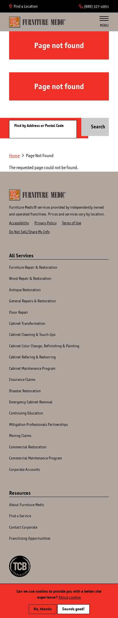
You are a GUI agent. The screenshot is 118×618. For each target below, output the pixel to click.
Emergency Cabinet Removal (30, 402)
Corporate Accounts (24, 469)
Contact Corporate (23, 527)
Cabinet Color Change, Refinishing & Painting (44, 346)
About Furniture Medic (26, 504)
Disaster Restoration (25, 391)
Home (37, 22)
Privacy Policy (45, 223)
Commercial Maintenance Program (35, 458)
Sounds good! (73, 608)
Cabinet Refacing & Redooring (32, 357)
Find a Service (20, 516)
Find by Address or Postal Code (39, 125)
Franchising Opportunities (29, 538)
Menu (104, 22)
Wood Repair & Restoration (30, 278)
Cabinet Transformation (27, 323)
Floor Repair (18, 312)
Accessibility (19, 223)
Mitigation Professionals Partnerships (38, 424)
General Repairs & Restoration (32, 301)
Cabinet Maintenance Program (32, 368)
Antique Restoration (25, 290)
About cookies (70, 596)
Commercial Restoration (27, 447)
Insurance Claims (22, 379)
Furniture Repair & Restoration (33, 267)
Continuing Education (26, 413)
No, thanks (43, 608)
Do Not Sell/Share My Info (29, 231)
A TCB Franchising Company (19, 566)
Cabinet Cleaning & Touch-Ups (32, 334)
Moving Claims (20, 435)
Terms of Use (71, 223)
